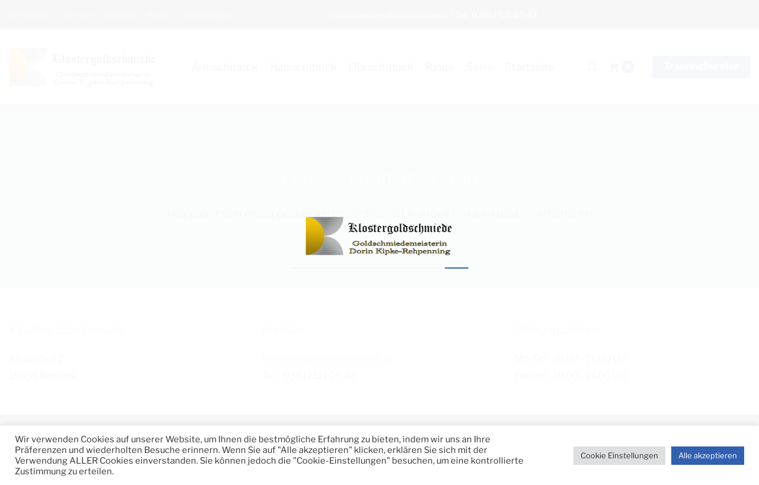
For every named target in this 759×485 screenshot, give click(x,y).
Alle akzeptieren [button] (707, 455)
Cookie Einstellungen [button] (619, 455)
